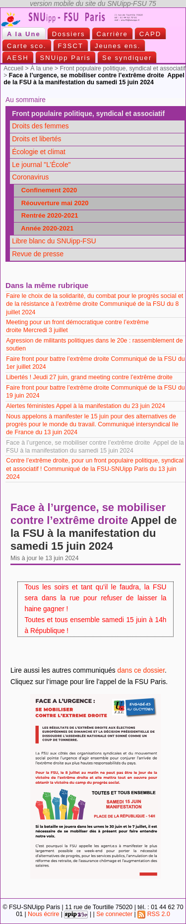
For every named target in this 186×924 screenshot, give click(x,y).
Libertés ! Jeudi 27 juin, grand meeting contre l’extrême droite (90, 377)
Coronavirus (30, 177)
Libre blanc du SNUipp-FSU (54, 241)
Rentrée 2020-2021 (47, 215)
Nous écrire (43, 914)
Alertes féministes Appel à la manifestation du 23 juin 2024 (85, 406)
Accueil (13, 68)
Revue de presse (37, 254)
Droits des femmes (40, 126)
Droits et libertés (36, 139)
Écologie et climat (38, 152)
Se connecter (114, 914)
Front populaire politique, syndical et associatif (123, 68)
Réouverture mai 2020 (52, 203)
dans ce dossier (141, 670)
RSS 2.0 (153, 914)
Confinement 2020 (46, 190)
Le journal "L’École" (41, 165)
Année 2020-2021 (44, 228)
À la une (41, 68)
